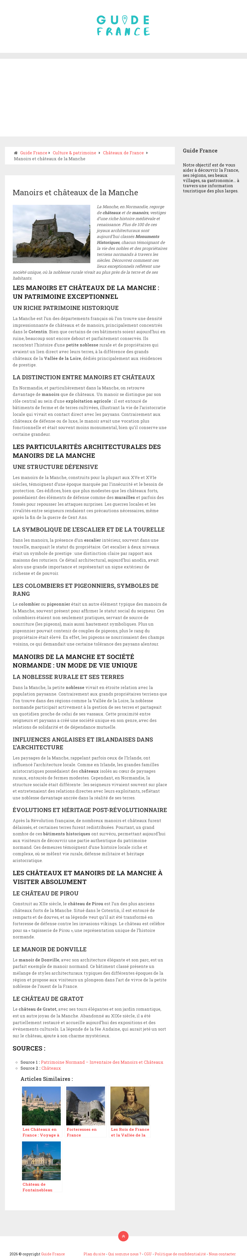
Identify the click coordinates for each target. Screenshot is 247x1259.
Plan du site (94, 1253)
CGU (148, 1253)
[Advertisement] (123, 97)
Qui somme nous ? (124, 1253)
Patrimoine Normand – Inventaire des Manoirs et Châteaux (102, 1062)
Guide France (53, 1253)
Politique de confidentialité (180, 1253)
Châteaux (51, 1068)
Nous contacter (222, 1253)
